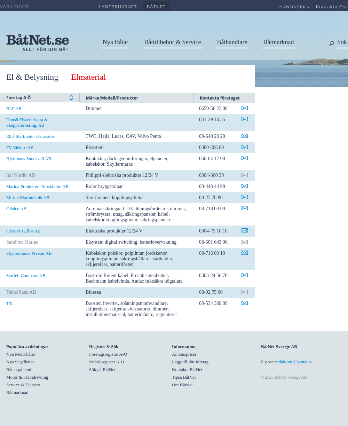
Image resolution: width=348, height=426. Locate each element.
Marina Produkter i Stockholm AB (37, 186)
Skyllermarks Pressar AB (29, 253)
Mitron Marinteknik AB (27, 197)
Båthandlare (232, 42)
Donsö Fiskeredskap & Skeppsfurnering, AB (27, 122)
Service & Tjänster (23, 384)
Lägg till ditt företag (190, 361)
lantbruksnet (118, 6)
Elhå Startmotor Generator (30, 136)
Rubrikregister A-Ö (106, 361)
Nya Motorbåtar (20, 354)
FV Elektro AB (20, 147)
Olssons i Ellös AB (23, 231)
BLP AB (14, 108)
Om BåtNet (182, 384)
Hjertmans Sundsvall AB (28, 158)
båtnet (156, 6)
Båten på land (18, 369)
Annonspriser (184, 354)
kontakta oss (332, 6)
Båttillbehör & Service (172, 42)
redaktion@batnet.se (294, 361)
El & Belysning (32, 76)
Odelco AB (16, 208)
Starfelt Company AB (26, 275)
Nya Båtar (115, 42)
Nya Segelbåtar (20, 361)
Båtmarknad (278, 42)
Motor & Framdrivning (27, 377)
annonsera (294, 6)
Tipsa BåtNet (184, 377)
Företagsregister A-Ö (108, 354)
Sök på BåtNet (102, 369)
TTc (10, 303)
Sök (342, 42)
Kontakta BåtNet (187, 369)
